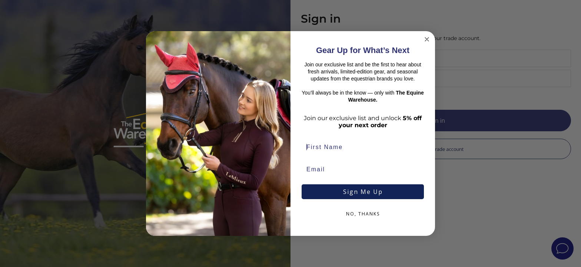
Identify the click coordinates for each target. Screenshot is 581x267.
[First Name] (362, 147)
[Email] (362, 169)
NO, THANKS (363, 214)
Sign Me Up (363, 192)
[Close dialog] (426, 39)
